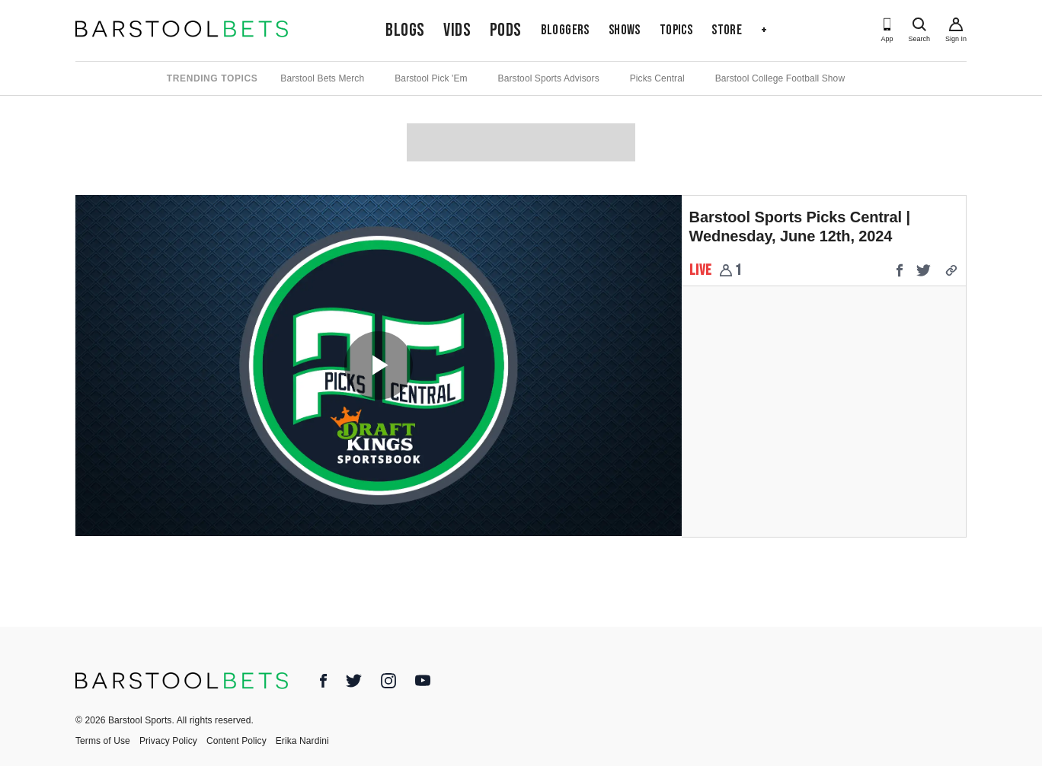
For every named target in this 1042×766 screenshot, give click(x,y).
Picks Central (657, 78)
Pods (506, 30)
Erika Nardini (302, 741)
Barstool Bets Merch (322, 78)
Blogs (404, 30)
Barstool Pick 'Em (431, 78)
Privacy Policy (168, 741)
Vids (457, 30)
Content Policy (236, 741)
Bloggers (565, 30)
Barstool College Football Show (780, 78)
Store (726, 30)
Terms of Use (102, 741)
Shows (625, 30)
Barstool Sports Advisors (548, 78)
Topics (676, 30)
